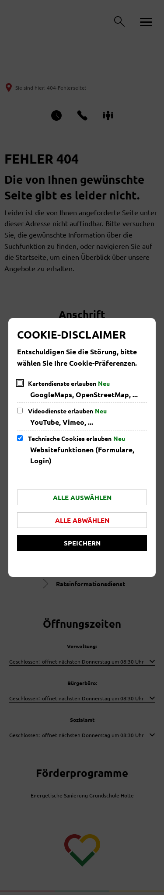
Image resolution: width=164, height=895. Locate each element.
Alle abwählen (82, 520)
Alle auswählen (82, 497)
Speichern (82, 542)
